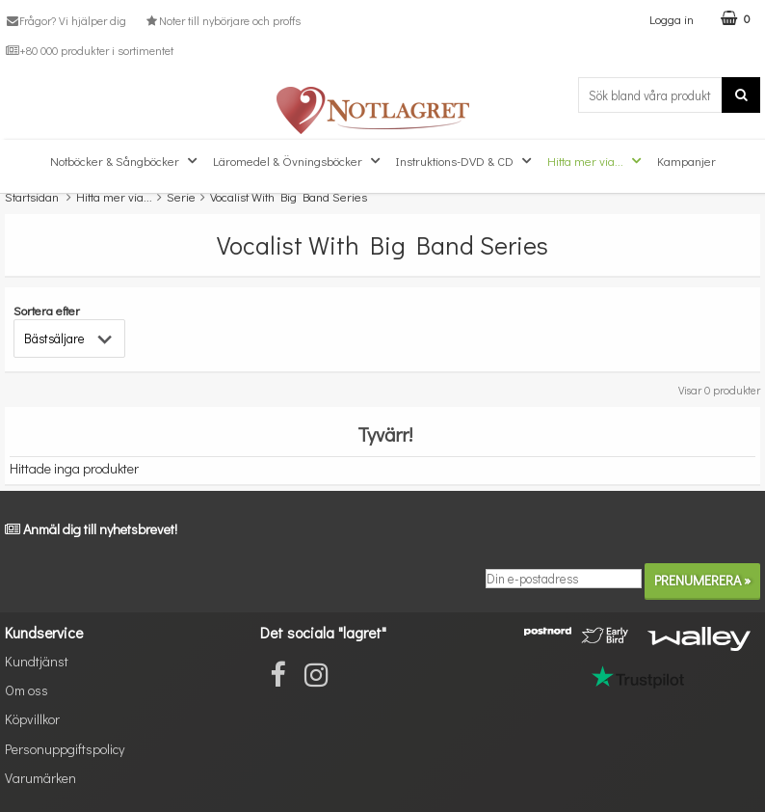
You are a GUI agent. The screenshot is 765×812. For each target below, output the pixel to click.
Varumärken (40, 778)
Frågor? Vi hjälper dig (65, 20)
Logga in (671, 19)
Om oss (26, 690)
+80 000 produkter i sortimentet (89, 50)
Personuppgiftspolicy (64, 749)
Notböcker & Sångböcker (125, 161)
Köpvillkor (32, 719)
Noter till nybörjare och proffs (222, 20)
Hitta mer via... (596, 161)
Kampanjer (686, 160)
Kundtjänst (36, 661)
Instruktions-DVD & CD (466, 161)
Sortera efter (46, 310)
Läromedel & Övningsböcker (298, 161)
